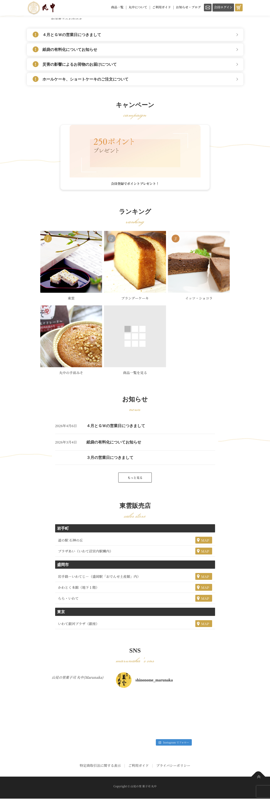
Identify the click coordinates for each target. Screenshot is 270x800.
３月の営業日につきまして (109, 458)
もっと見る (135, 478)
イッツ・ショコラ (199, 299)
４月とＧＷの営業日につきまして (71, 35)
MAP (205, 541)
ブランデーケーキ (135, 299)
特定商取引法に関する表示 (100, 767)
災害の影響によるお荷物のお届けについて (79, 64)
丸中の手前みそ (71, 373)
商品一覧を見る (135, 373)
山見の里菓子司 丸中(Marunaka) (77, 678)
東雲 (71, 299)
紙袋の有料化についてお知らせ (69, 49)
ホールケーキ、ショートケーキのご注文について (85, 79)
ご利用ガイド (138, 767)
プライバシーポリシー (173, 767)
